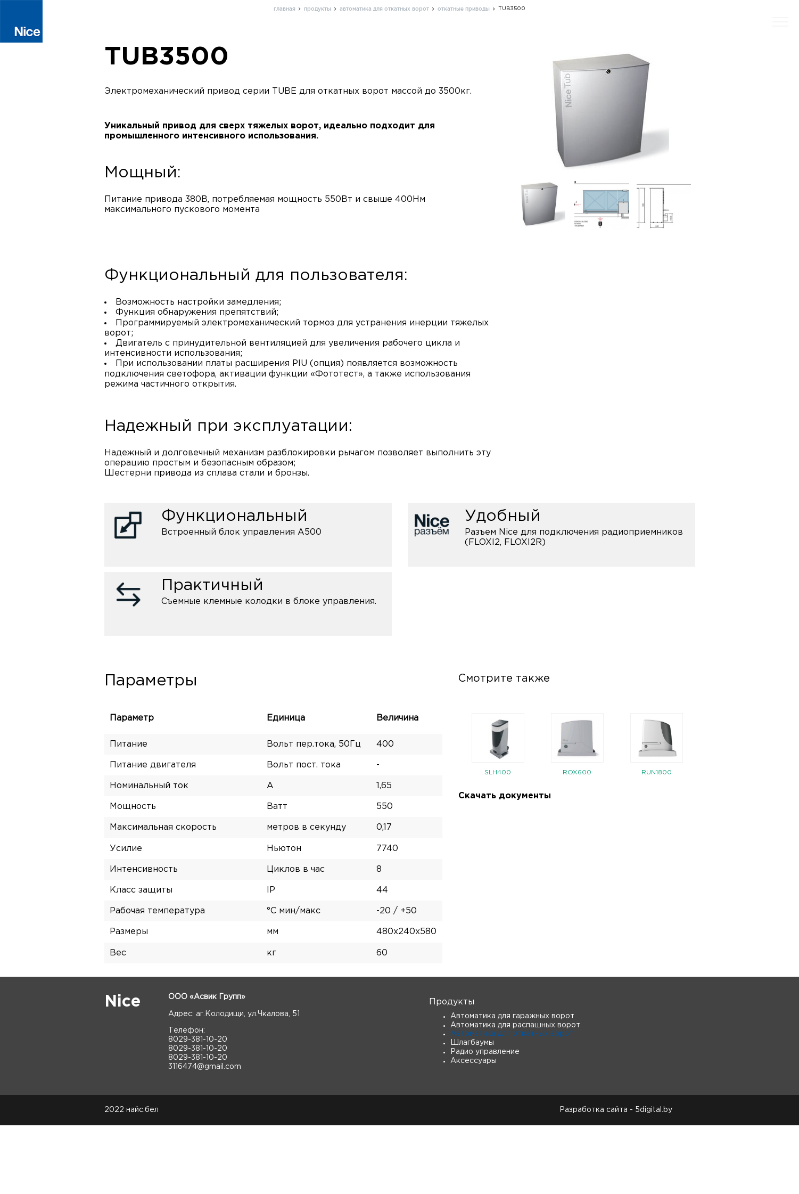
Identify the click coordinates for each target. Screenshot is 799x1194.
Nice (122, 1070)
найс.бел (142, 1178)
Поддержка (522, 39)
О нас (469, 39)
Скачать (726, 39)
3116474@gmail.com (204, 1135)
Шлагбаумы (472, 1111)
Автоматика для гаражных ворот (512, 1084)
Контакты (582, 39)
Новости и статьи (656, 39)
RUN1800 (656, 841)
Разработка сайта (593, 1178)
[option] (498, 815)
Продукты (419, 39)
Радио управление (485, 1120)
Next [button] (703, 815)
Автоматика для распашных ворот (515, 1093)
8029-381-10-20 (197, 1108)
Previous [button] (450, 815)
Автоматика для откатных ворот (511, 1102)
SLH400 (497, 841)
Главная (365, 39)
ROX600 (577, 841)
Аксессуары (473, 1129)
